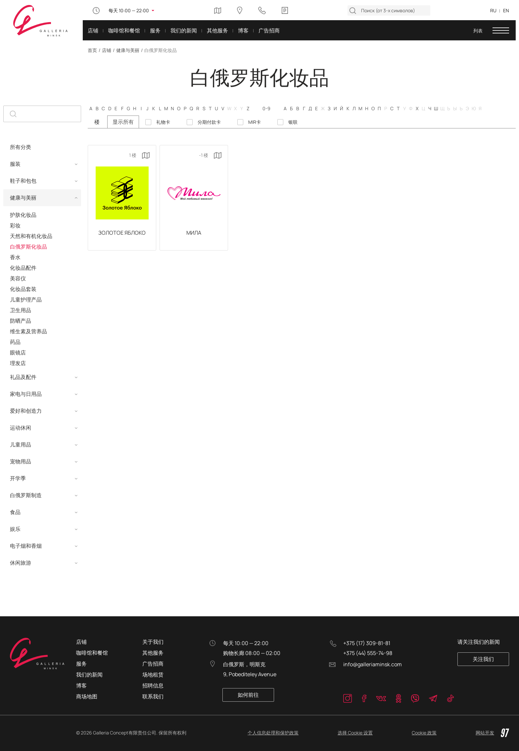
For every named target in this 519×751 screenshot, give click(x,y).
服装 (15, 163)
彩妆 (15, 225)
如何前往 (248, 694)
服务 (81, 663)
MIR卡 (254, 122)
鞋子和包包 (23, 180)
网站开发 (492, 732)
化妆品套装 (23, 289)
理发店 (18, 363)
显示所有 (123, 121)
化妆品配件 (23, 267)
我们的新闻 (89, 674)
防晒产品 (20, 320)
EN (506, 10)
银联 (293, 122)
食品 (15, 512)
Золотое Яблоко (122, 233)
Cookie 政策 (424, 732)
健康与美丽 (127, 50)
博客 (81, 685)
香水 (15, 257)
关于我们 (153, 641)
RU (493, 10)
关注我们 (483, 659)
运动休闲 (20, 427)
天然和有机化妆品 (31, 236)
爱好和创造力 (26, 410)
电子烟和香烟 (26, 545)
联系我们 (153, 696)
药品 (15, 342)
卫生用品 (20, 310)
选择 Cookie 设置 (355, 732)
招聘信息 (153, 685)
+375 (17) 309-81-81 (366, 643)
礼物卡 (163, 122)
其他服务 (153, 652)
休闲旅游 (20, 562)
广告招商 (153, 663)
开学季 (18, 478)
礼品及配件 (23, 377)
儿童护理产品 (26, 299)
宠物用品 (20, 461)
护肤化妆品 (23, 214)
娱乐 (15, 529)
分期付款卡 (209, 122)
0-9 (266, 108)
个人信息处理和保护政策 (273, 732)
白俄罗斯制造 (26, 495)
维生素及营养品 (28, 331)
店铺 (106, 50)
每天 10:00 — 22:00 (129, 10)
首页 (92, 50)
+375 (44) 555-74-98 (367, 653)
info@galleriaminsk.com (372, 664)
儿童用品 (20, 444)
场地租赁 (153, 674)
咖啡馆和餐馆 (92, 652)
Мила (193, 233)
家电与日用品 (26, 394)
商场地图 (86, 696)
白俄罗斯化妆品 (28, 246)
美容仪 (18, 278)
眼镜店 (18, 352)
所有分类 (20, 147)
